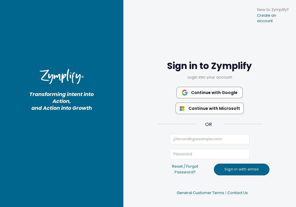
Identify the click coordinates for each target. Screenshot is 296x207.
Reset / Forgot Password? (185, 169)
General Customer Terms (200, 192)
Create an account (266, 18)
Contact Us (237, 192)
